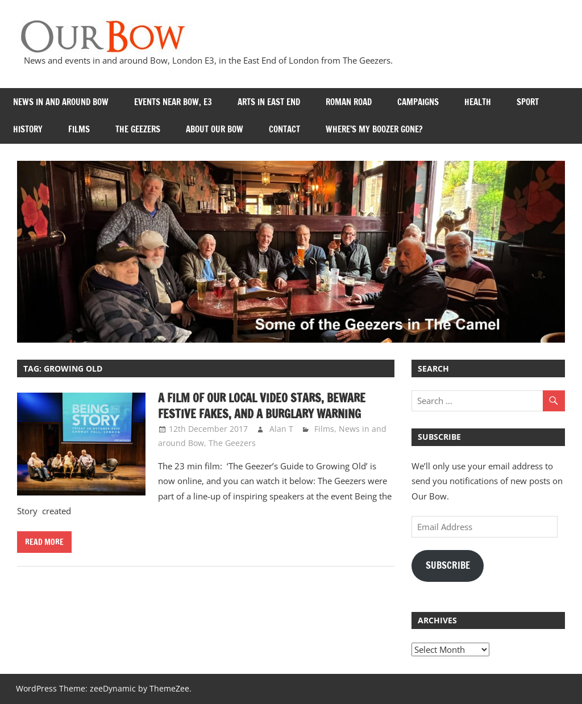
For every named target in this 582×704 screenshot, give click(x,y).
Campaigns (418, 102)
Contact (284, 129)
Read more (44, 542)
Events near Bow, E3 (173, 102)
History (28, 129)
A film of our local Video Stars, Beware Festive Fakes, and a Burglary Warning (261, 406)
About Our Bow (214, 129)
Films (79, 129)
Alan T (281, 428)
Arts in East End (269, 102)
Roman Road (349, 102)
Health (477, 102)
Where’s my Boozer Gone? (374, 129)
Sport (528, 102)
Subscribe (448, 565)
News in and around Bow (61, 102)
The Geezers (137, 129)
